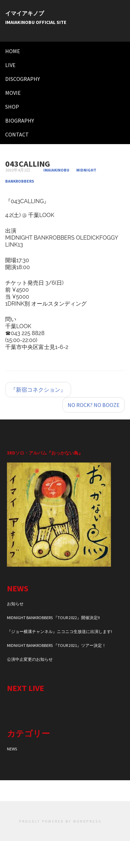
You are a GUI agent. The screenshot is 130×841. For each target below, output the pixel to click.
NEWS (12, 748)
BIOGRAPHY (19, 120)
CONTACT (17, 134)
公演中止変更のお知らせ (30, 659)
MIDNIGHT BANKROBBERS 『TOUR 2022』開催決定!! (53, 617)
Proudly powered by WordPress (60, 821)
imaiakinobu (56, 170)
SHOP (12, 106)
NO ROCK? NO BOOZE (94, 404)
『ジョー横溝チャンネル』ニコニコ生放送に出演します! (59, 631)
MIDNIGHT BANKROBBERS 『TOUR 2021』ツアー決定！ (56, 645)
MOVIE (13, 92)
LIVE (10, 64)
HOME (12, 51)
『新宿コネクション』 (38, 389)
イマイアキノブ (24, 13)
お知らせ (15, 603)
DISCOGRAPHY (22, 78)
